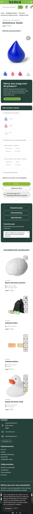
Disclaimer (4, 475)
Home (2, 13)
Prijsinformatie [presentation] (16, 208)
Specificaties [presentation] (16, 218)
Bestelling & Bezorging (7, 454)
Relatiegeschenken (11, 13)
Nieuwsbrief (4, 457)
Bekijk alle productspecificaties (11, 30)
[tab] (16, 208)
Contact (3, 452)
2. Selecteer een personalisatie (14, 140)
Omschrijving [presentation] (16, 213)
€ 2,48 (9, 329)
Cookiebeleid (4, 470)
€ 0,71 (9, 369)
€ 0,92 (9, 409)
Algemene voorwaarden (8, 467)
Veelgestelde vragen (7, 459)
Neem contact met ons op (12, 99)
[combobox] (9, 7)
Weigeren (16, 508)
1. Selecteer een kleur (11, 113)
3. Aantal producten (10, 172)
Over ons (3, 449)
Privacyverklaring (6, 472)
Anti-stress (22, 13)
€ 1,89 (9, 290)
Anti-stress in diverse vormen (9, 15)
